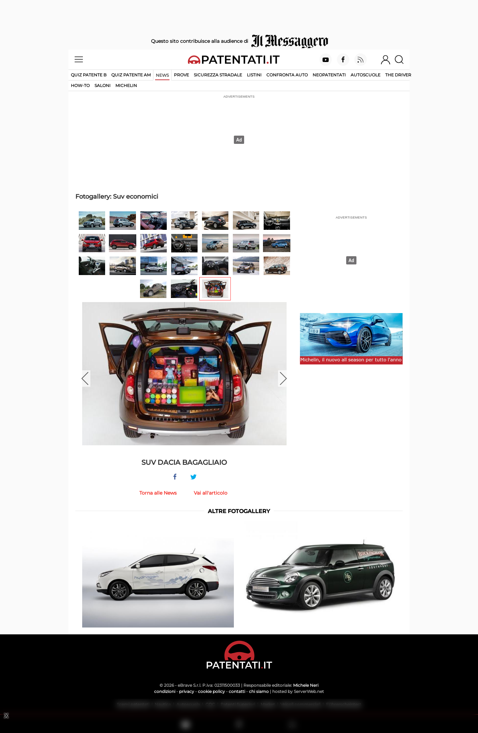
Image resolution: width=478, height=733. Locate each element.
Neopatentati (329, 74)
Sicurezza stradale (218, 74)
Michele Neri (305, 685)
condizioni (164, 691)
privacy (186, 691)
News (162, 75)
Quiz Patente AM (131, 74)
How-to (80, 85)
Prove (181, 74)
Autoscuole (365, 74)
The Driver (398, 74)
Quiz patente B (88, 74)
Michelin (126, 85)
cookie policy (211, 691)
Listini (254, 74)
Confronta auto (287, 74)
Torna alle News (158, 493)
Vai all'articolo (210, 493)
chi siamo (259, 691)
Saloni (103, 85)
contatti (237, 691)
